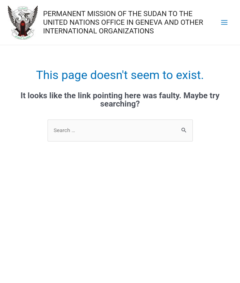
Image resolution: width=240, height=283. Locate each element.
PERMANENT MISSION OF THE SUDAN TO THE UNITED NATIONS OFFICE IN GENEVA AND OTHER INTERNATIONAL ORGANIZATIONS (123, 22)
